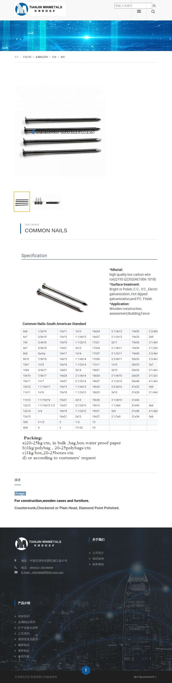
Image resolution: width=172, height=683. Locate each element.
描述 (17, 479)
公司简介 (98, 552)
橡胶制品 (24, 645)
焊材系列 (24, 616)
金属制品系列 (26, 622)
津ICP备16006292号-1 (145, 677)
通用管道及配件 (28, 639)
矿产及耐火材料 (28, 627)
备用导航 (24, 656)
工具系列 (24, 633)
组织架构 (98, 558)
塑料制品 (24, 650)
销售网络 (98, 564)
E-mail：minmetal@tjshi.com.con (38, 572)
